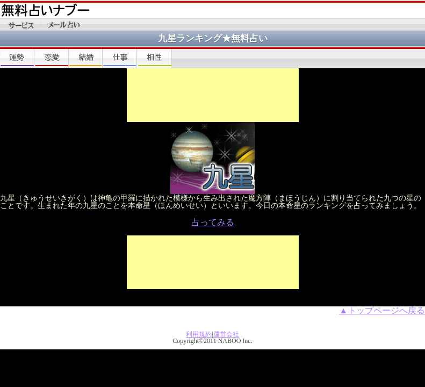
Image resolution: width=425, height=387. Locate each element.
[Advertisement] (213, 95)
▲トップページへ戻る (382, 310)
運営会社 (226, 334)
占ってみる (212, 222)
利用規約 (199, 334)
